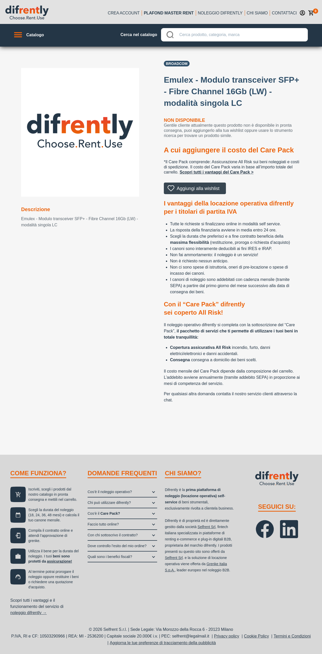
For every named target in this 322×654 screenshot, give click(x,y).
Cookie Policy (256, 636)
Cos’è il (104, 513)
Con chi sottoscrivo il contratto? (113, 535)
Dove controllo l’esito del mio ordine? (117, 546)
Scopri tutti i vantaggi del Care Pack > (216, 172)
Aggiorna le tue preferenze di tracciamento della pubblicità (163, 643)
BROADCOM (177, 64)
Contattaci (284, 13)
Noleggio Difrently (220, 13)
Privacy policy (226, 636)
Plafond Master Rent (169, 13)
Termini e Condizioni (292, 636)
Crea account (124, 13)
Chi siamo (257, 13)
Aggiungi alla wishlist (198, 188)
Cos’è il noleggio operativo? (110, 492)
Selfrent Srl (206, 527)
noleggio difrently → (28, 612)
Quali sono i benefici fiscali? (110, 557)
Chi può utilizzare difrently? (109, 503)
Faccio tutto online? (103, 524)
